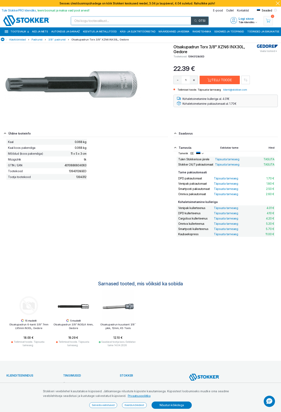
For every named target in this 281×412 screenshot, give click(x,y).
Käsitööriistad (17, 39)
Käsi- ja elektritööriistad (138, 31)
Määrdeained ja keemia (174, 31)
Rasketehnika (202, 31)
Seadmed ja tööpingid (229, 31)
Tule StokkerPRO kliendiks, (45, 10)
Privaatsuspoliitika (139, 396)
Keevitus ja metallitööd (100, 31)
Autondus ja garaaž (65, 31)
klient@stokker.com (235, 89)
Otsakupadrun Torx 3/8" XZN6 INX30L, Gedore (100, 39)
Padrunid (37, 39)
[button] (269, 401)
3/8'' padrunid (57, 39)
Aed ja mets (40, 31)
